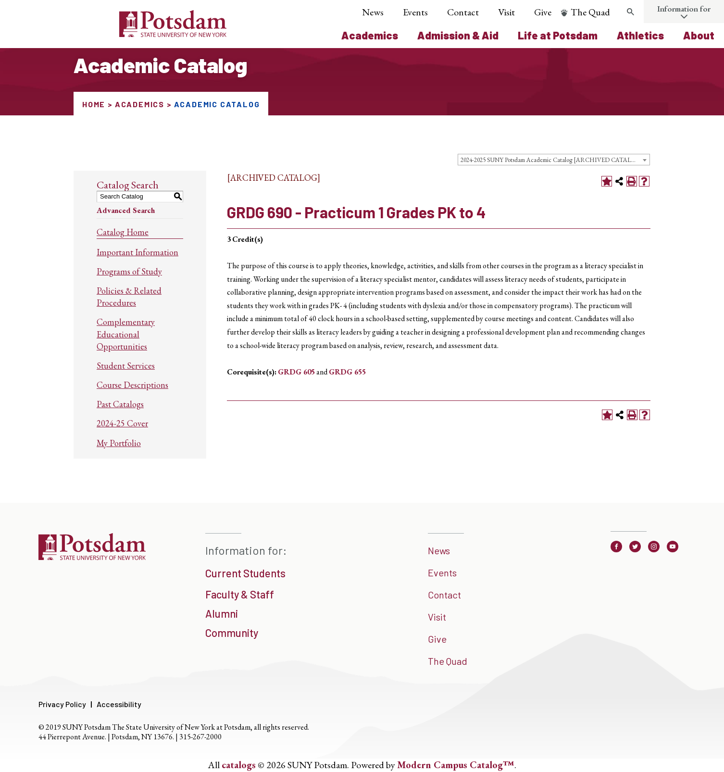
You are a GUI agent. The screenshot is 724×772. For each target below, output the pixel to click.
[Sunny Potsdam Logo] (119, 33)
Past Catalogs (120, 404)
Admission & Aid (458, 35)
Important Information (137, 252)
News (373, 12)
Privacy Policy (62, 704)
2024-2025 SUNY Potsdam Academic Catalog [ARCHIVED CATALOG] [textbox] (552, 160)
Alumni (221, 613)
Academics (369, 35)
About (698, 35)
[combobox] (554, 159)
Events (415, 12)
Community (231, 632)
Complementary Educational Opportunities (126, 333)
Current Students (245, 573)
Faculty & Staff (239, 594)
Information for (684, 8)
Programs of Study (129, 271)
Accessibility (119, 704)
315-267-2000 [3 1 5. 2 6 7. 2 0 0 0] (200, 737)
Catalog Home (123, 231)
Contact (463, 12)
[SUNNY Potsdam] (92, 556)
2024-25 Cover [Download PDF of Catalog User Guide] (122, 423)
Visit (506, 12)
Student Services (126, 365)
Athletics (640, 35)
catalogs (239, 765)
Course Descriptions (132, 384)
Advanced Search (126, 210)
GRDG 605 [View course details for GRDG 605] (296, 372)
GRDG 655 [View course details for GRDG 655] (347, 372)
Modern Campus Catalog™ (455, 765)
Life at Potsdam (558, 35)
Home (93, 104)
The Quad (590, 12)
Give (542, 12)
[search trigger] (630, 12)
